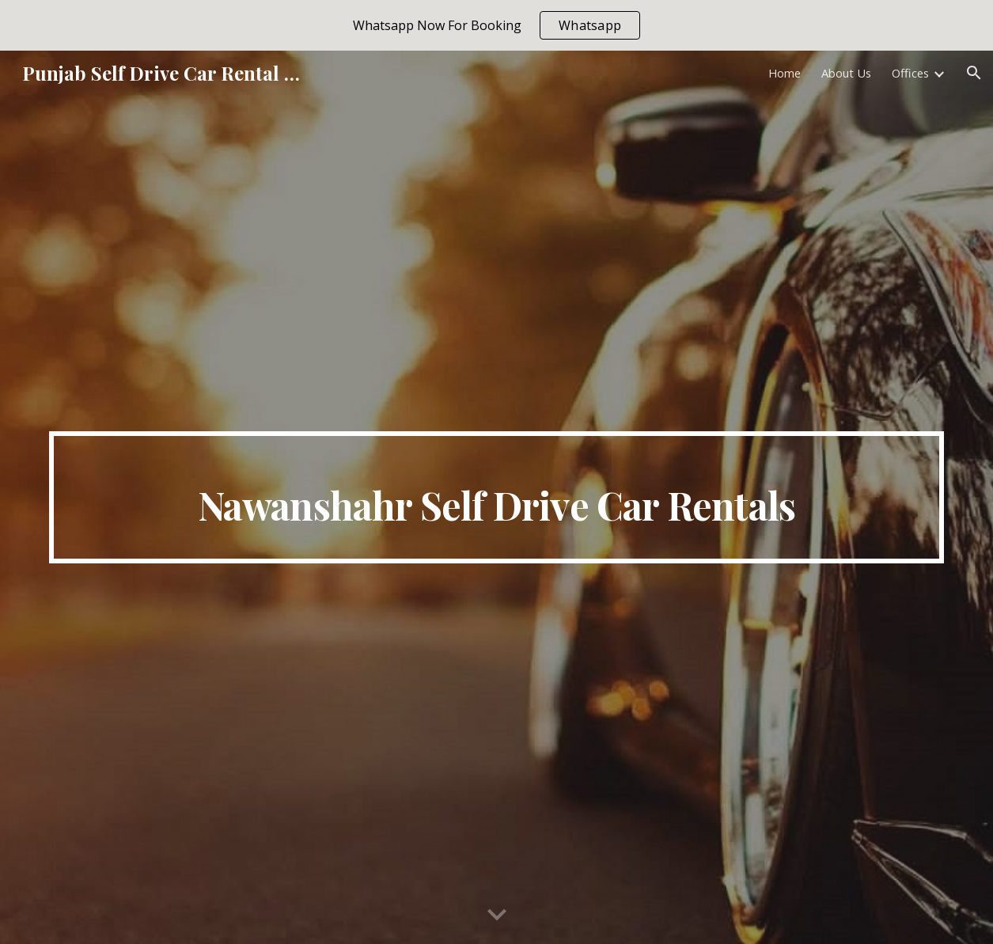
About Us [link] (846, 73)
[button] (974, 73)
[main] (496, 497)
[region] (496, 25)
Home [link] (784, 73)
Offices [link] (910, 73)
